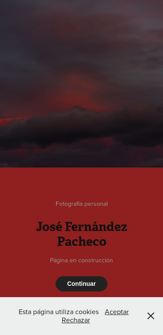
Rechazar (76, 320)
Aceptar (117, 311)
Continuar (81, 283)
